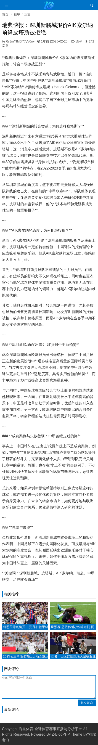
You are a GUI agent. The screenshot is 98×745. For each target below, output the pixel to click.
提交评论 (87, 703)
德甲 (17, 14)
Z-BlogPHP (61, 734)
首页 (5, 14)
